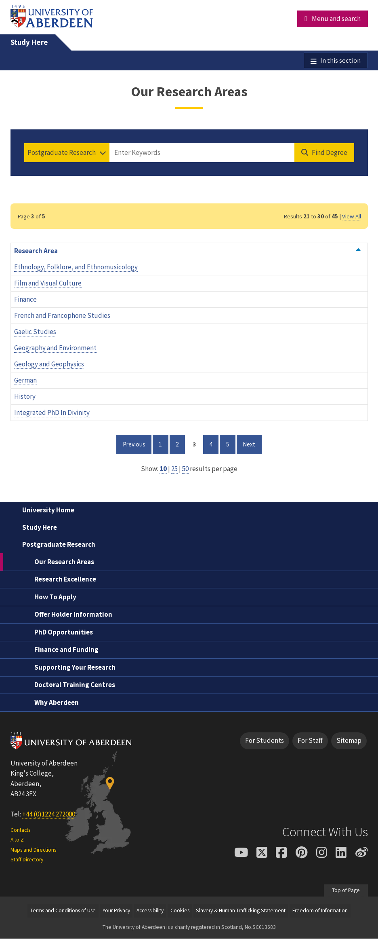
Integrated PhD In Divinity (52, 413)
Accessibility (150, 910)
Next (252, 444)
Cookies (179, 910)
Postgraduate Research (58, 545)
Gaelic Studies (35, 332)
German (25, 380)
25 (174, 469)
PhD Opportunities (63, 632)
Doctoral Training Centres (74, 685)
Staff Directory (26, 860)
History (25, 397)
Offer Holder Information (73, 615)
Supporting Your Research (75, 667)
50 (185, 469)
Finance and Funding (66, 650)
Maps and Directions (33, 850)
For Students (264, 741)
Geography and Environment (55, 348)
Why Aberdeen (56, 702)
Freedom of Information (320, 910)
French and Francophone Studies (62, 316)
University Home (48, 510)
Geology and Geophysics (49, 364)
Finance (25, 300)
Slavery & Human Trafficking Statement (241, 910)
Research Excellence (65, 579)
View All (351, 216)
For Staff (310, 741)
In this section (340, 60)
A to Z (17, 840)
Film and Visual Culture (48, 283)
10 (163, 469)
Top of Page (346, 891)
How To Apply (55, 597)
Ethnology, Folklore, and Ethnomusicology (76, 267)
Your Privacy (116, 910)
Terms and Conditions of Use (63, 910)
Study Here (29, 42)
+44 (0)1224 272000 (48, 814)
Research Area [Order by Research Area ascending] (187, 251)
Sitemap (348, 741)
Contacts (20, 830)
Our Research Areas (64, 562)
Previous (137, 444)
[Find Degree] (324, 153)
